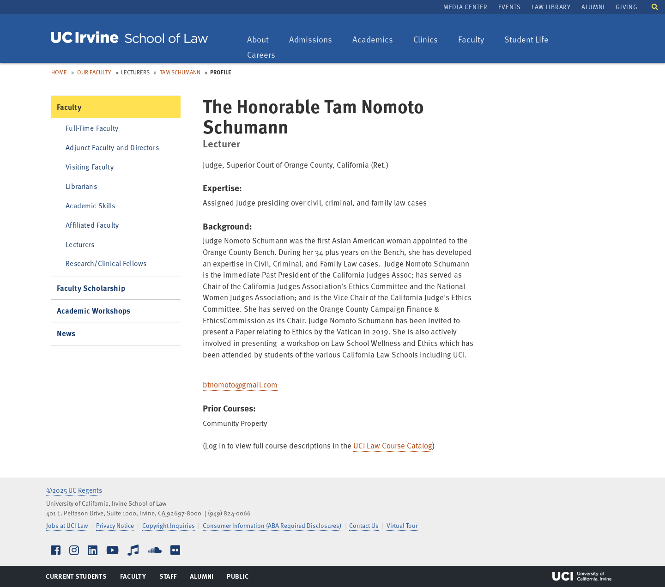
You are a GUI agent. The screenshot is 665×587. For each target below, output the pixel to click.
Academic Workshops (94, 310)
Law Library (551, 7)
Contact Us (364, 525)
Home (59, 72)
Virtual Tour (402, 525)
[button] (655, 6)
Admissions (310, 40)
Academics (372, 40)
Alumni (593, 7)
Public (238, 578)
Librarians (81, 186)
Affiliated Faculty (92, 224)
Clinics (430, 40)
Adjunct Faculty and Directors (112, 147)
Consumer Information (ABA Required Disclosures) (272, 525)
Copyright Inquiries (168, 525)
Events (509, 7)
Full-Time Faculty (92, 127)
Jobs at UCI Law (67, 525)
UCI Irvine (581, 576)
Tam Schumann (180, 72)
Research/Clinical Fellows (106, 263)
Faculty (475, 40)
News (66, 333)
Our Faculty (94, 72)
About (262, 40)
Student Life (526, 40)
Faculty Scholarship (91, 288)
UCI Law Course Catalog (392, 445)
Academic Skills (90, 205)
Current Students (76, 578)
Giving (626, 7)
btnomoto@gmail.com (240, 384)
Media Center (465, 7)
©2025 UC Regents (74, 490)
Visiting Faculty (89, 166)
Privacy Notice (115, 525)
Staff (170, 578)
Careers (265, 55)
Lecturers (80, 244)
